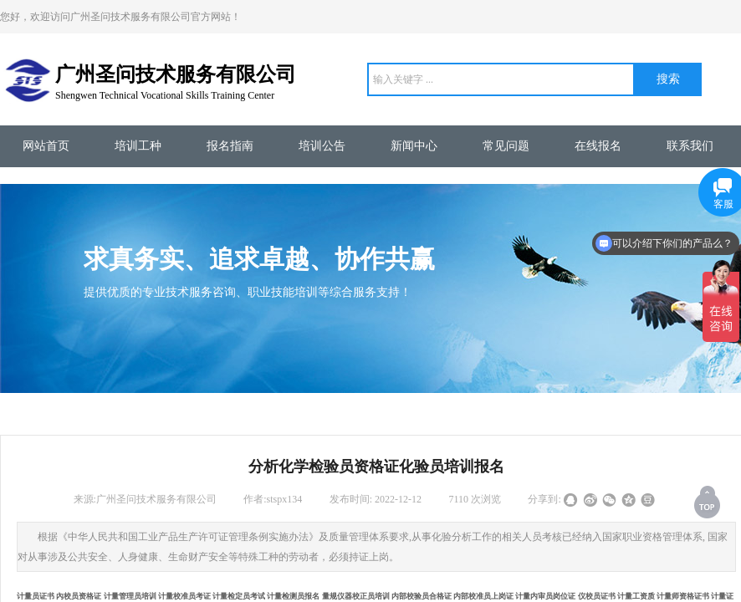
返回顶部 (708, 501)
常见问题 (506, 146)
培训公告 (322, 146)
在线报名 (598, 146)
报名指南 (230, 146)
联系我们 (690, 146)
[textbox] (501, 79)
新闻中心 (414, 146)
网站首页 (46, 146)
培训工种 (138, 146)
